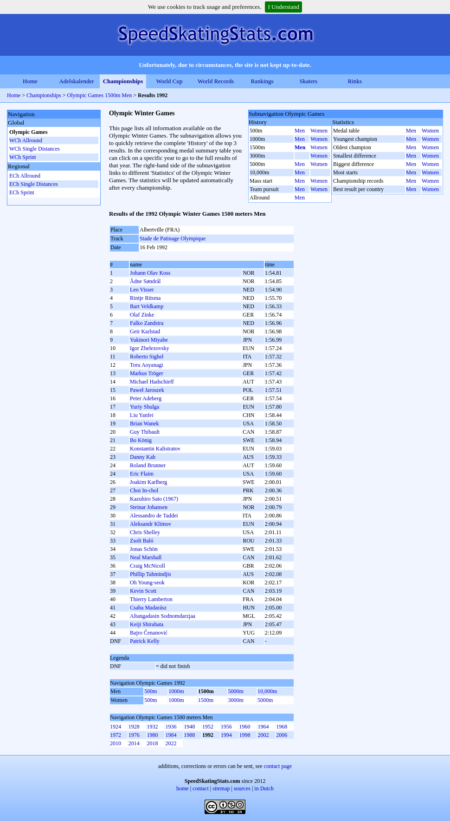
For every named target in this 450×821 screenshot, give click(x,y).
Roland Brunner (148, 465)
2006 (281, 735)
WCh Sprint (22, 157)
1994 (226, 735)
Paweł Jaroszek (147, 390)
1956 (226, 726)
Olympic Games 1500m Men (99, 95)
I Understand (283, 6)
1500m (205, 700)
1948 (189, 726)
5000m (235, 691)
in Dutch (264, 788)
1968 (281, 726)
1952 (207, 726)
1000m (176, 691)
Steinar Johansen (148, 507)
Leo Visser (142, 289)
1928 (134, 726)
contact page (278, 766)
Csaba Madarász (148, 607)
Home (30, 81)
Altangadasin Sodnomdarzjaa (162, 616)
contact (201, 788)
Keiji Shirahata (146, 624)
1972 (115, 735)
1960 (245, 726)
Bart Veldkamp (146, 306)
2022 (170, 743)
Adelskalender (76, 81)
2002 (263, 735)
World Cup (169, 81)
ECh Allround (24, 175)
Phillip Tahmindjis (150, 574)
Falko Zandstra (146, 323)
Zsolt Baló (141, 540)
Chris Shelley (145, 532)
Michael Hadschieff (152, 381)
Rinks (355, 81)
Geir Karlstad (145, 331)
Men (300, 130)
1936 (170, 726)
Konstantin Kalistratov (155, 448)
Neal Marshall (145, 557)
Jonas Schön (144, 549)
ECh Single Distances (33, 184)
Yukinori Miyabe (149, 340)
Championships (123, 81)
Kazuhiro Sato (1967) (154, 499)
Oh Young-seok (147, 582)
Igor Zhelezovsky (149, 348)
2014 (134, 743)
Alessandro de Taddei (154, 515)
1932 (152, 726)
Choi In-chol (144, 490)
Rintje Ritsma (145, 298)
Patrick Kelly (145, 641)
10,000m (267, 691)
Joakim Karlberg (148, 482)
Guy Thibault (145, 432)
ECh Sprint (21, 192)
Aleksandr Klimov (150, 524)
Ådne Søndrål (145, 281)
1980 (152, 735)
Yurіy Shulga (144, 407)
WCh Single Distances (34, 149)
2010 (115, 743)
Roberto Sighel (146, 356)
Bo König (141, 440)
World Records (216, 81)
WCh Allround (25, 140)
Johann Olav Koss (150, 273)
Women (319, 130)
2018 (152, 743)
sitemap (221, 788)
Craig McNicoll (147, 566)
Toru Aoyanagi (146, 365)
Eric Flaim (142, 473)
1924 (115, 726)
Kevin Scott (143, 591)
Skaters (308, 81)
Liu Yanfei (142, 415)
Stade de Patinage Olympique (173, 238)
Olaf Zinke (142, 314)
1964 (263, 726)
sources (242, 788)
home (182, 788)
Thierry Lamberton (151, 599)
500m (150, 691)
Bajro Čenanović (148, 632)
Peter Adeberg (145, 398)
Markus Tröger (146, 373)
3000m (235, 700)
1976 (134, 735)
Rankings (262, 81)
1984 (170, 735)
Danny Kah (142, 457)
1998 (245, 735)
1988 (189, 735)
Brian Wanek (144, 423)
